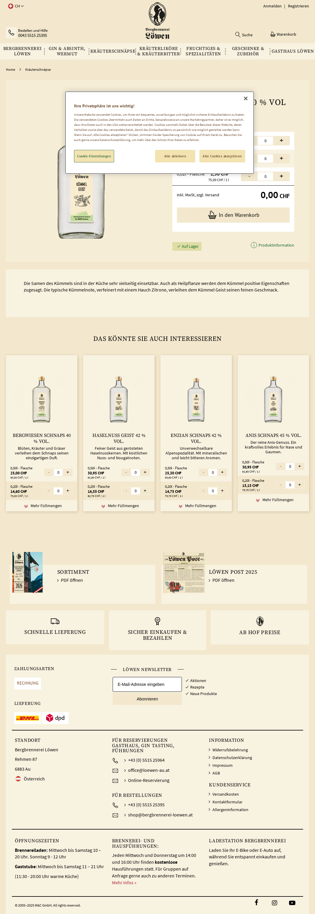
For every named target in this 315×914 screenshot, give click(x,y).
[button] (15, 6)
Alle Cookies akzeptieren (222, 156)
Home (10, 69)
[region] (159, 132)
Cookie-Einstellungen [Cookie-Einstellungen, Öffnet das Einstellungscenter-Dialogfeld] (94, 156)
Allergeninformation (230, 809)
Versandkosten (225, 794)
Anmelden (272, 6)
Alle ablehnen (175, 156)
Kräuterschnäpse (38, 69)
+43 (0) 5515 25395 (146, 805)
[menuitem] (22, 51)
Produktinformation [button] (276, 245)
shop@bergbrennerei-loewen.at (160, 815)
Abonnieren (147, 699)
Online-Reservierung (148, 780)
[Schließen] (245, 98)
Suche (247, 34)
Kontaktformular (227, 802)
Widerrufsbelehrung (230, 749)
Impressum (222, 765)
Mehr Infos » (124, 882)
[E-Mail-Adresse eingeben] (147, 684)
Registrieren (298, 6)
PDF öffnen (72, 580)
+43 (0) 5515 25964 (146, 760)
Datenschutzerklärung (232, 757)
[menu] (157, 51)
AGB (216, 773)
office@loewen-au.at (148, 770)
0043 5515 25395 (32, 35)
